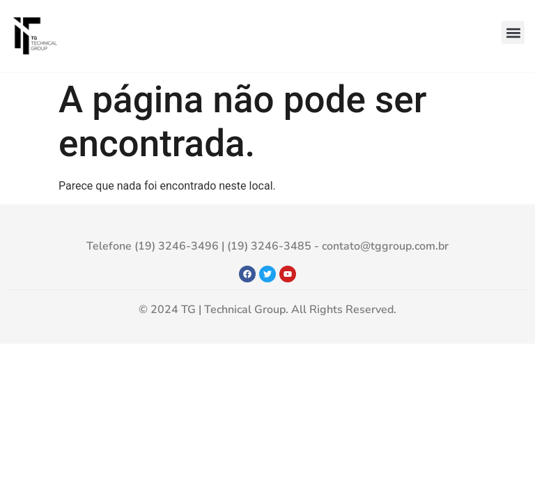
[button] (513, 32)
